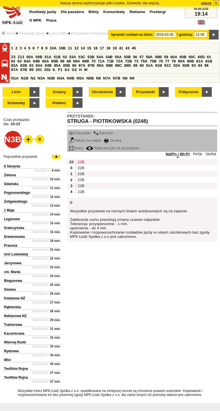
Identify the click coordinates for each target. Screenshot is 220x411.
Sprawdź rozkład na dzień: (132, 35)
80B (190, 61)
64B (36, 61)
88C (118, 65)
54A (100, 57)
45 (134, 48)
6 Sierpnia (12, 166)
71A (101, 61)
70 (93, 61)
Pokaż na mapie (85, 140)
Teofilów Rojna (16, 369)
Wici (7, 360)
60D (201, 57)
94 (200, 65)
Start (7, 33)
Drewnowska (14, 237)
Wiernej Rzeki (15, 342)
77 (167, 61)
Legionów (12, 219)
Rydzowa (11, 351)
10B (62, 48)
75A (144, 61)
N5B (90, 78)
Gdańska (11, 184)
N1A (15, 78)
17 (102, 48)
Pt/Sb (197, 154)
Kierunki (103, 133)
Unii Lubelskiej (16, 254)
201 (39, 70)
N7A (107, 78)
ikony (76, 148)
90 (141, 65)
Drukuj (112, 140)
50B (38, 57)
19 (115, 48)
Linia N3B (58, 33)
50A (29, 57)
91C (167, 65)
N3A (41, 78)
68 (69, 61)
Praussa (10, 246)
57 (141, 57)
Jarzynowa (12, 263)
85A (57, 65)
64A (27, 61)
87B (91, 65)
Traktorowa (13, 325)
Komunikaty (114, 12)
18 (108, 48)
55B (127, 57)
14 (83, 48)
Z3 (13, 57)
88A (100, 65)
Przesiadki (79, 133)
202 (47, 70)
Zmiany (59, 92)
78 (174, 61)
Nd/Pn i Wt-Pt (178, 154)
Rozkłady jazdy (32, 33)
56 (135, 57)
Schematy (16, 103)
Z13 (21, 57)
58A (149, 57)
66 (62, 61)
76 (161, 61)
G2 (74, 70)
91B (158, 65)
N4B (71, 78)
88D (127, 65)
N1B (24, 78)
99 (31, 70)
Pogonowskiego (17, 193)
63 (20, 61)
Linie (16, 92)
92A (176, 65)
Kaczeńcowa (14, 333)
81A (199, 61)
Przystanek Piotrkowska (91, 33)
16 (96, 48)
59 (166, 57)
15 (89, 48)
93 (194, 65)
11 (70, 48)
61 (209, 57)
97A (14, 70)
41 (121, 48)
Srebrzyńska (14, 228)
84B (48, 65)
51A (48, 57)
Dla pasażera (72, 12)
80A (181, 61)
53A (72, 57)
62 (13, 61)
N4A (61, 78)
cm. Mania (12, 272)
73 (136, 61)
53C (81, 57)
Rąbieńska (12, 307)
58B (158, 57)
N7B (116, 78)
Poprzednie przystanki (20, 157)
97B (23, 70)
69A (76, 61)
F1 (60, 70)
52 (65, 57)
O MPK (35, 20)
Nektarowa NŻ (15, 316)
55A (118, 57)
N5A (80, 78)
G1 (67, 70)
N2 (33, 78)
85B (66, 65)
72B (128, 61)
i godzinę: (185, 35)
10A (53, 48)
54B (109, 57)
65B (54, 61)
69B (85, 61)
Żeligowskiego (16, 202)
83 (31, 65)
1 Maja (9, 210)
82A (14, 65)
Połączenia (188, 92)
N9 (132, 78)
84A (39, 65)
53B (90, 57)
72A (119, 61)
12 (76, 48)
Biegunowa (13, 281)
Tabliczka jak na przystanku (113, 148)
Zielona (10, 175)
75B (153, 61)
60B (182, 57)
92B (186, 65)
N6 (98, 78)
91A (149, 65)
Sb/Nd (211, 154)
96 (206, 65)
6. (54, 70)
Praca (51, 20)
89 (135, 65)
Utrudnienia (102, 92)
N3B (51, 78)
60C (192, 57)
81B (208, 61)
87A (82, 65)
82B (23, 65)
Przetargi (157, 12)
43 (127, 48)
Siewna (10, 290)
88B (109, 65)
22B (80, 162)
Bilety (93, 12)
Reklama (137, 12)
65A (45, 61)
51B (57, 57)
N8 (124, 78)
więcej (206, 3)
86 (74, 65)
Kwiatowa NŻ (14, 298)
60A (173, 57)
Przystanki (145, 92)
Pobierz (59, 103)
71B (110, 61)
